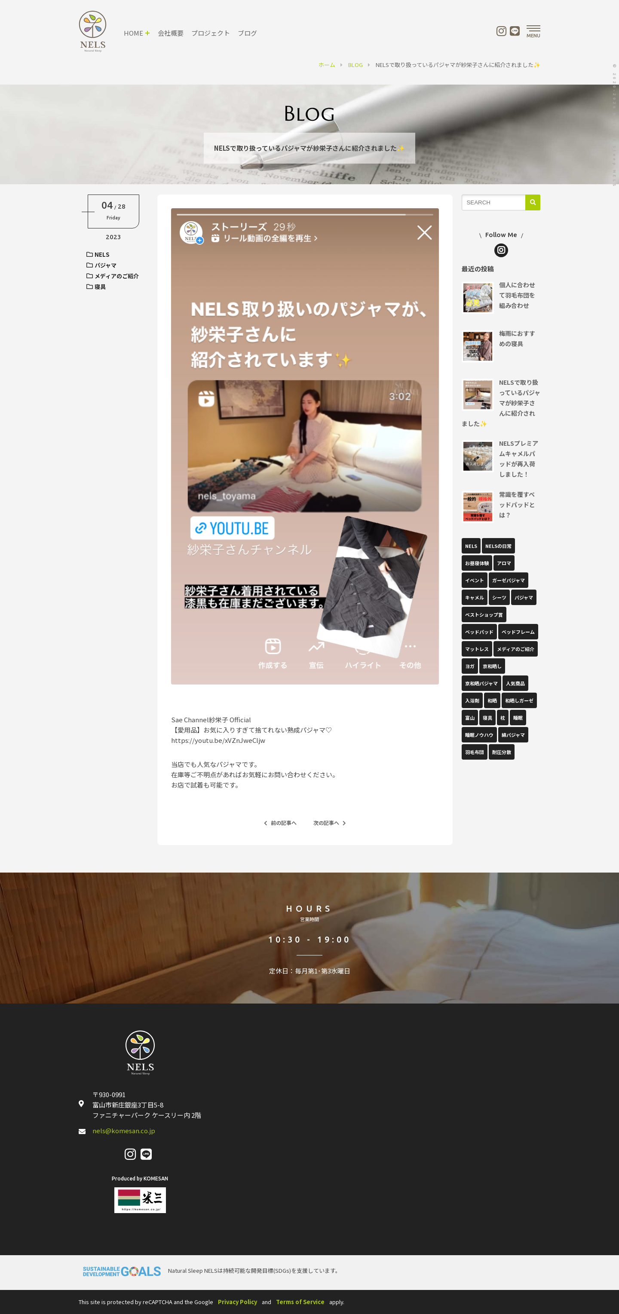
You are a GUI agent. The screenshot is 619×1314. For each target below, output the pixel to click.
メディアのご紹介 (117, 276)
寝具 (100, 287)
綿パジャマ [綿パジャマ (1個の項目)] (513, 734)
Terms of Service (300, 1302)
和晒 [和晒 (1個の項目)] (492, 700)
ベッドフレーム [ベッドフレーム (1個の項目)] (518, 631)
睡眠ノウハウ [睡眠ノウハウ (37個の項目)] (479, 734)
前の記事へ (278, 822)
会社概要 (171, 32)
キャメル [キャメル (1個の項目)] (474, 597)
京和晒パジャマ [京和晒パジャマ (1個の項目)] (481, 683)
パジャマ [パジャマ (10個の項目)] (524, 597)
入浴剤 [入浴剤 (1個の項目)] (472, 700)
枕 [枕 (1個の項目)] (502, 717)
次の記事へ (331, 822)
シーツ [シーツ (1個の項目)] (499, 597)
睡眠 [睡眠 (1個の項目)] (518, 717)
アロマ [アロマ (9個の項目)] (504, 563)
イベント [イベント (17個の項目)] (474, 580)
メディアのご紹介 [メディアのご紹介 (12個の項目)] (515, 648)
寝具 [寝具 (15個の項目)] (487, 717)
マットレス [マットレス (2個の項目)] (477, 648)
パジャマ (105, 265)
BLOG (355, 65)
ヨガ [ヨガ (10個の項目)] (470, 666)
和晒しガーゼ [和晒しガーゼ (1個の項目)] (519, 700)
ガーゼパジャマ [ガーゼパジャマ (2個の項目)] (508, 580)
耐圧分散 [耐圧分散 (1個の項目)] (501, 751)
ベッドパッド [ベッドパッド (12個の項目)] (479, 631)
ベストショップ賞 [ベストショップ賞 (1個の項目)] (484, 614)
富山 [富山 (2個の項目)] (470, 717)
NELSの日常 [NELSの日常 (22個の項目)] (498, 545)
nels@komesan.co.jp (123, 1130)
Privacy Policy (237, 1302)
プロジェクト (210, 32)
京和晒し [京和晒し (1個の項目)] (492, 666)
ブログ (247, 32)
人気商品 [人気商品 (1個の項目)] (515, 683)
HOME (133, 32)
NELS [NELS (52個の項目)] (471, 545)
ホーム (327, 65)
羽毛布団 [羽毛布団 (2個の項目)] (474, 751)
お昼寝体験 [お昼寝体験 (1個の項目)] (477, 563)
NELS (102, 254)
